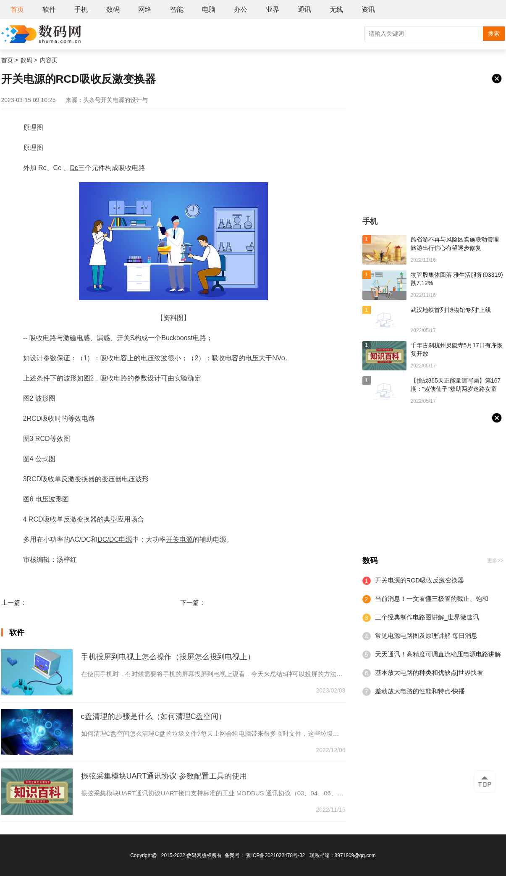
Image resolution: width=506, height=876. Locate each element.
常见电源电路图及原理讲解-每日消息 (426, 635)
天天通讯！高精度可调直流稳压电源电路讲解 (438, 654)
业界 (272, 9)
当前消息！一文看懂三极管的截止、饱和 (431, 598)
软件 (49, 9)
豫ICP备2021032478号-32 (275, 855)
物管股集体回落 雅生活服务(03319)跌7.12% (457, 278)
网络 (145, 9)
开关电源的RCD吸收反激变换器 (419, 580)
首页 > (9, 60)
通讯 (304, 9)
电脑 (208, 9)
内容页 (49, 60)
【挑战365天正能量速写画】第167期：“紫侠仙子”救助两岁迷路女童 (456, 384)
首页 (17, 9)
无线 (336, 9)
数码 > (29, 60)
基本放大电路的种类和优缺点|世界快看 (429, 672)
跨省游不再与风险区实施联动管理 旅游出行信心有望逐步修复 (455, 243)
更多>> (495, 561)
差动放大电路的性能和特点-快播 (420, 691)
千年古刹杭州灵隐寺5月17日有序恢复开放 (457, 349)
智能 (177, 9)
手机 (81, 9)
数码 (113, 9)
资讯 (368, 9)
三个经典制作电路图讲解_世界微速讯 (427, 617)
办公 (240, 9)
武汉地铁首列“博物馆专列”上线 (451, 310)
